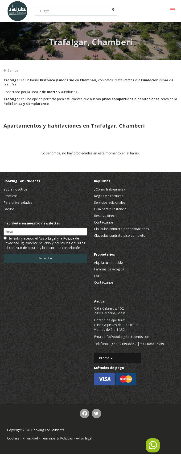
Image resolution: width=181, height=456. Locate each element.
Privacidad (30, 438)
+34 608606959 (152, 343)
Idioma (106, 358)
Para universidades (18, 202)
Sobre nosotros (15, 189)
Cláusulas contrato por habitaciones (121, 229)
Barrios (11, 70)
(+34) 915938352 (123, 343)
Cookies (13, 438)
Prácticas (10, 196)
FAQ (97, 276)
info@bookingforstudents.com (127, 336)
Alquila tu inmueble (108, 262)
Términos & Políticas (57, 438)
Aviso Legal (47, 238)
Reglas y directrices (108, 196)
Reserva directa (106, 215)
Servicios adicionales (109, 202)
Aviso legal (84, 438)
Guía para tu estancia (110, 209)
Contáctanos (104, 222)
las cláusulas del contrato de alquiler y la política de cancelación (44, 245)
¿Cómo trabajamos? (109, 189)
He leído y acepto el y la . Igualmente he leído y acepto (44, 243)
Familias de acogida (109, 269)
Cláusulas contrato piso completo (119, 235)
